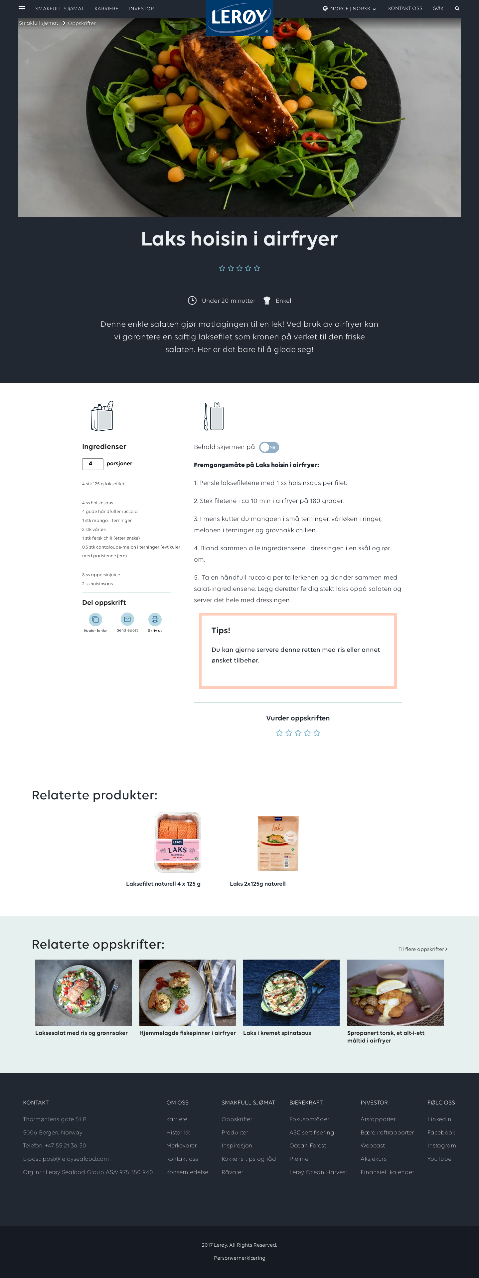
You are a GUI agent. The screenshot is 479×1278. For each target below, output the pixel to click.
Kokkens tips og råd (249, 1159)
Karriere (106, 9)
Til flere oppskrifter (421, 949)
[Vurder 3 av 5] (298, 733)
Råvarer (232, 1172)
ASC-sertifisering (311, 1133)
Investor (141, 9)
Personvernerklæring (239, 1258)
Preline (298, 1159)
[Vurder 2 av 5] (288, 733)
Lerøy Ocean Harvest (318, 1172)
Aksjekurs (374, 1159)
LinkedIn (439, 1119)
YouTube (439, 1159)
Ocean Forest (307, 1146)
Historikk (178, 1133)
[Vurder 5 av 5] (316, 733)
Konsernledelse (187, 1172)
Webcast (373, 1146)
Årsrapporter (378, 1119)
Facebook (441, 1133)
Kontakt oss (405, 8)
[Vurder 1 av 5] (279, 733)
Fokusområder (309, 1119)
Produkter (235, 1133)
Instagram (441, 1146)
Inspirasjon (237, 1146)
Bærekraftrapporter (387, 1133)
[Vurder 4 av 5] (307, 733)
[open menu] (22, 8)
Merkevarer (181, 1146)
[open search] (446, 8)
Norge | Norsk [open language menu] (350, 9)
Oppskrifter (82, 23)
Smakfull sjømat (38, 23)
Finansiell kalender (387, 1172)
